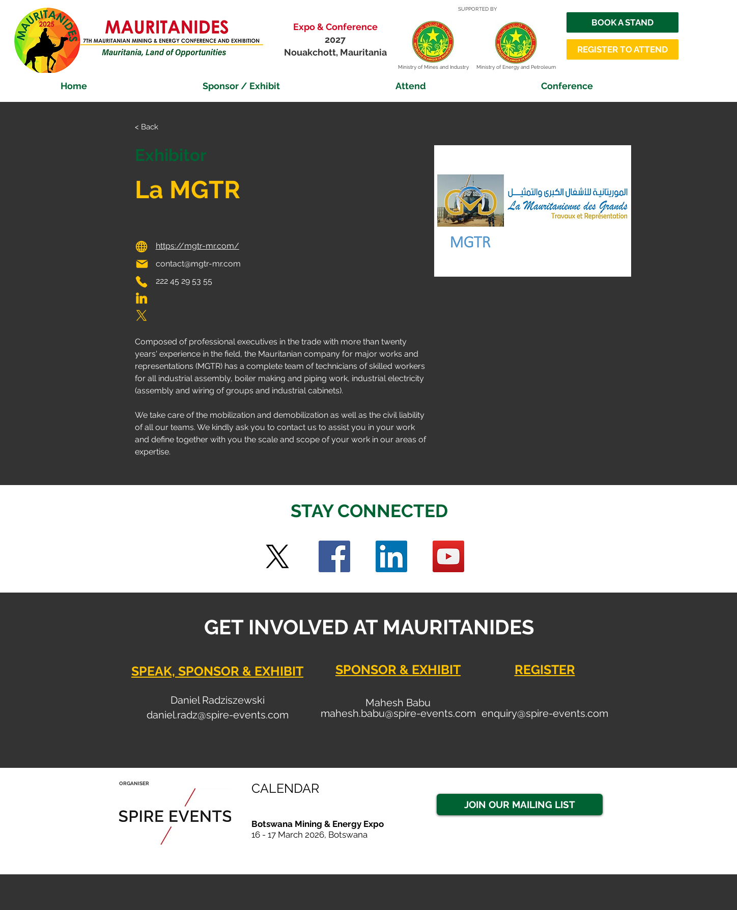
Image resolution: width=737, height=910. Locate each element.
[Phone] (141, 281)
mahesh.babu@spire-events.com (398, 713)
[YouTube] (448, 556)
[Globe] (141, 246)
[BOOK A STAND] (622, 22)
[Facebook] (334, 556)
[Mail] (142, 264)
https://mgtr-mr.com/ (197, 246)
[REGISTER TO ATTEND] (622, 49)
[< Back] (155, 127)
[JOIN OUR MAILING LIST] (520, 804)
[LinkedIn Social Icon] (391, 556)
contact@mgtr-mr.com (198, 264)
